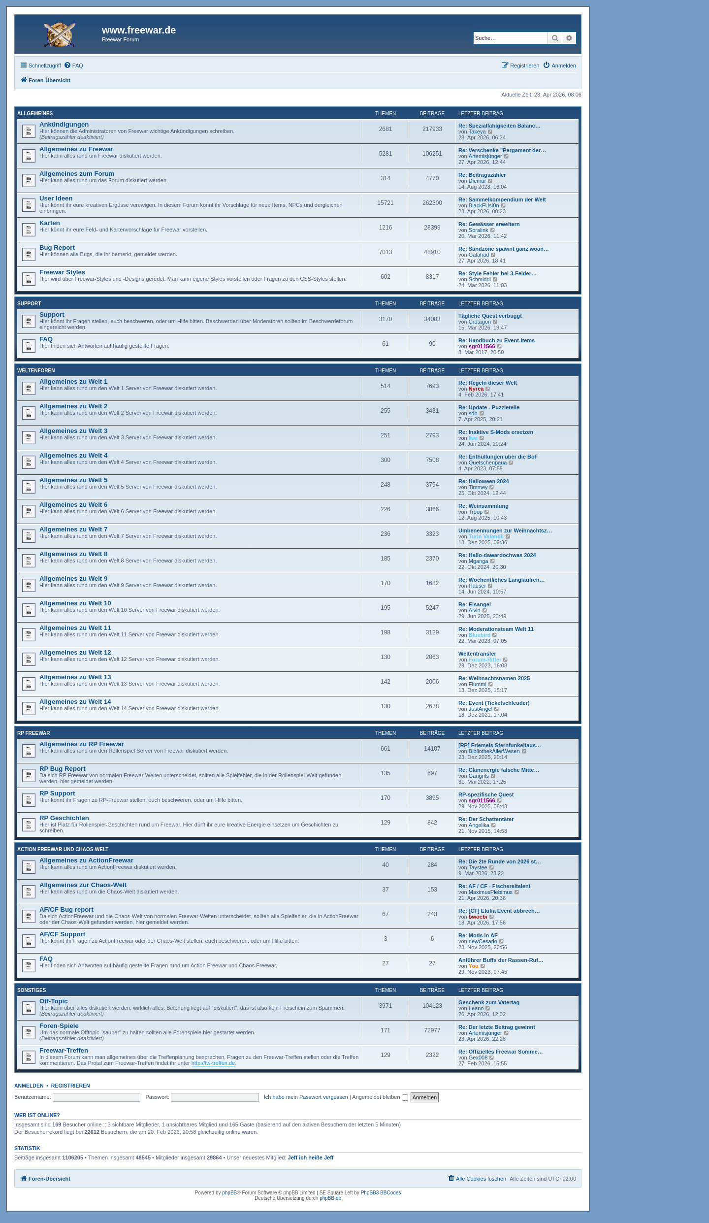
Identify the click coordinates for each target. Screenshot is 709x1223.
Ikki (473, 438)
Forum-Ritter (485, 659)
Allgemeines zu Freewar (76, 149)
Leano (476, 1008)
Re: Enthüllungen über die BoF (498, 457)
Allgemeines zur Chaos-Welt (83, 885)
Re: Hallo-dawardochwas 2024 (497, 555)
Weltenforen (36, 370)
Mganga (478, 561)
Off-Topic (53, 1001)
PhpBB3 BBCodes (381, 1192)
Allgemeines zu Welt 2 (73, 406)
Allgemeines (35, 113)
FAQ (46, 339)
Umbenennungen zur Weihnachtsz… (505, 530)
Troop (476, 512)
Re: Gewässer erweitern (489, 224)
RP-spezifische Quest (486, 794)
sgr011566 (482, 346)
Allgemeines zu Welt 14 (75, 701)
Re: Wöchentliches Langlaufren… (501, 580)
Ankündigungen (64, 124)
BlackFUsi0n (484, 205)
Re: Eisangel (474, 604)
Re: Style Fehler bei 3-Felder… (497, 273)
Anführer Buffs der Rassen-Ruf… (501, 960)
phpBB (229, 1192)
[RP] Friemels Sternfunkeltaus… (499, 745)
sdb (473, 413)
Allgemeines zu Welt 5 (73, 480)
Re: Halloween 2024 (483, 481)
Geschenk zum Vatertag (488, 1002)
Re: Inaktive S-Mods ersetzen (495, 432)
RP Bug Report (62, 768)
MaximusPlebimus (491, 892)
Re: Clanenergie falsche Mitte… (498, 770)
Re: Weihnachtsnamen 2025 (494, 678)
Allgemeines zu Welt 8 (73, 554)
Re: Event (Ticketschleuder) (494, 703)
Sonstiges (31, 990)
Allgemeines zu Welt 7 (73, 529)
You (474, 966)
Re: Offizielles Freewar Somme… (500, 1052)
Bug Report (57, 247)
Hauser (477, 586)
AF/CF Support (62, 934)
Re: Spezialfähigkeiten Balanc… (499, 126)
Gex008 (478, 1057)
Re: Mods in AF (478, 935)
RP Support (57, 793)
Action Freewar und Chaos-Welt (62, 849)
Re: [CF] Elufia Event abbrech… (499, 911)
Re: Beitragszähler (482, 175)
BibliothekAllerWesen (494, 751)
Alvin (475, 610)
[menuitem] (73, 65)
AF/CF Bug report (66, 909)
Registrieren (70, 1086)
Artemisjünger (485, 156)
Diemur (477, 181)
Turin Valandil (486, 536)
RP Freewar (33, 733)
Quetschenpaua (488, 462)
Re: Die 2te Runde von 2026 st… (499, 861)
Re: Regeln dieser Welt (487, 383)
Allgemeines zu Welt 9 (73, 578)
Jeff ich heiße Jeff (311, 1157)
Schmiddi (480, 279)
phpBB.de (330, 1198)
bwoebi (478, 917)
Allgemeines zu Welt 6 (73, 504)
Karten (49, 223)
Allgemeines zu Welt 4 (73, 455)
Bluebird (480, 635)
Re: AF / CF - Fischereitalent (494, 886)
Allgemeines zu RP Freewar (81, 744)
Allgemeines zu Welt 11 (75, 627)
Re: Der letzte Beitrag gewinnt (496, 1027)
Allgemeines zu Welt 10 (75, 603)
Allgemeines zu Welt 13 (75, 677)
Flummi (477, 684)
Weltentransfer (477, 654)
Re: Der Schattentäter (486, 819)
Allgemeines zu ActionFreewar (86, 860)
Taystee (478, 867)
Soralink (478, 230)
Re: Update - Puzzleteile (488, 407)
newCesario (483, 941)
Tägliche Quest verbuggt (490, 316)
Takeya (477, 131)
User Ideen (55, 198)
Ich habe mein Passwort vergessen (306, 1097)
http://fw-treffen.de (213, 1063)
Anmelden (29, 1086)
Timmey (478, 487)
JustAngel (480, 709)
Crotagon (480, 322)
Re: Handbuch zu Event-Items (496, 340)
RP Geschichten (64, 818)
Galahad (479, 255)
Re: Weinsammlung (483, 506)
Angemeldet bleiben (380, 1097)
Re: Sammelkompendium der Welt (502, 199)
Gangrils (479, 776)
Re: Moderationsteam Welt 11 (496, 629)
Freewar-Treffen (63, 1050)
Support (29, 303)
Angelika (479, 825)
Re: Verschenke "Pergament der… (502, 150)
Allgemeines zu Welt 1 (73, 381)
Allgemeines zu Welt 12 (75, 652)
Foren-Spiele (59, 1025)
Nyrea (476, 389)
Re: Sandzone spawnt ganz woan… (503, 249)
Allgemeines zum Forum (76, 173)
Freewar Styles (62, 272)
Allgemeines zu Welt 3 (73, 430)
